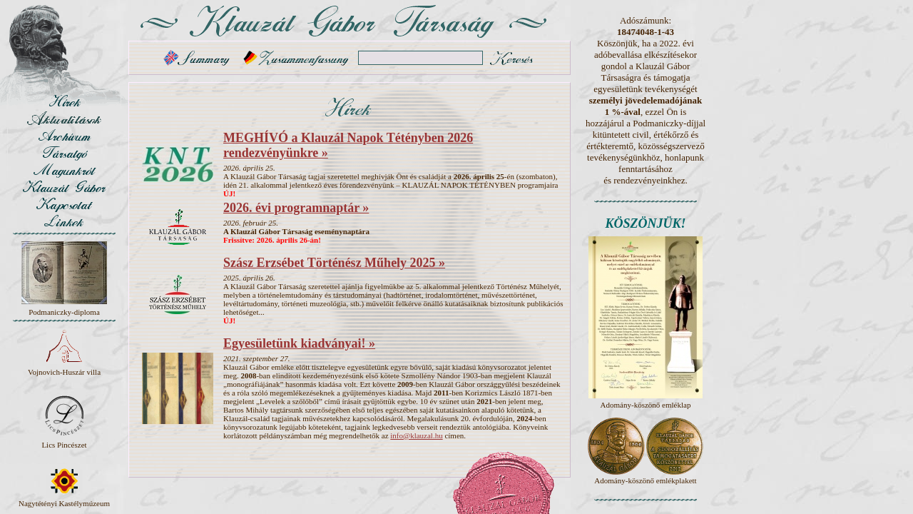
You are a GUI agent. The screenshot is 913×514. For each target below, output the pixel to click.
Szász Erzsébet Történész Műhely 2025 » (334, 263)
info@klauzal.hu (416, 435)
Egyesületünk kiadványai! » (299, 343)
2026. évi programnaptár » (296, 208)
